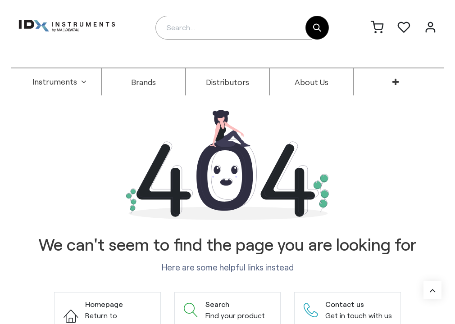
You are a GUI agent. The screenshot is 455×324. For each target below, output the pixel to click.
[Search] (317, 28)
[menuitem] (59, 82)
